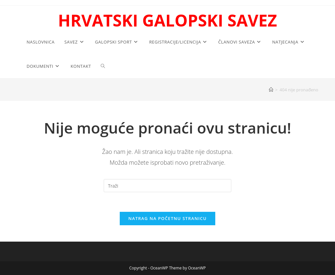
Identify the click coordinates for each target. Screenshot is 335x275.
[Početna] (271, 90)
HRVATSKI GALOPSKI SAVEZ (167, 20)
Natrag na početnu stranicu (167, 218)
